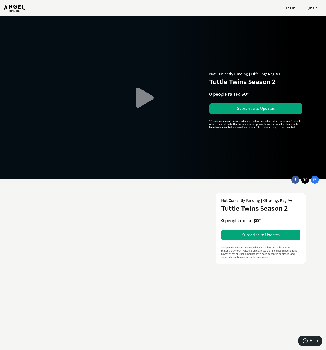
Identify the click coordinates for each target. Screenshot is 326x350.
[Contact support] (310, 341)
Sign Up (312, 8)
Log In (290, 8)
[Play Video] (145, 98)
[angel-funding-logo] (14, 8)
